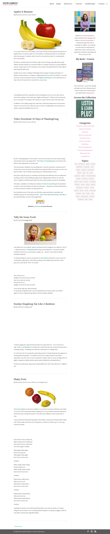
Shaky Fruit (20, 379)
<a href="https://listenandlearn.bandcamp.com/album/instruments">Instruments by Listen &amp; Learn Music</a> (40, 431)
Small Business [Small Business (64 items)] (92, 190)
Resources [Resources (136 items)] (76, 190)
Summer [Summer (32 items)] (77, 196)
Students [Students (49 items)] (88, 193)
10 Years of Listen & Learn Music (85, 126)
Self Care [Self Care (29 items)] (86, 190)
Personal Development (85, 147)
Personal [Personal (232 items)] (82, 184)
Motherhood (85, 144)
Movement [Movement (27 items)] (86, 181)
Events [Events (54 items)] (84, 172)
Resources (68, 4)
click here (37, 206)
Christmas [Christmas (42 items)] (93, 163)
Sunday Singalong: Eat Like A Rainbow (34, 303)
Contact (102, 4)
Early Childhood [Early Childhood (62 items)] (91, 169)
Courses (79, 4)
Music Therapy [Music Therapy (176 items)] (92, 181)
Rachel (18, 15)
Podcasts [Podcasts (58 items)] (87, 184)
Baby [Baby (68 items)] (76, 163)
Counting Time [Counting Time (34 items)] (87, 166)
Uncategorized (27, 307)
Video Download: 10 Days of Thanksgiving (36, 118)
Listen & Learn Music (29, 15)
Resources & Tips (85, 153)
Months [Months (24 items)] (80, 181)
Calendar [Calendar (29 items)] (87, 163)
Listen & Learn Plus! (49, 184)
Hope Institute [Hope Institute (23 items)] (84, 178)
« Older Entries (18, 526)
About (52, 4)
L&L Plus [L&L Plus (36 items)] (76, 181)
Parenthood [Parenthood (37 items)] (77, 184)
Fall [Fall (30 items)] (87, 172)
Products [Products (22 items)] (92, 187)
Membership (90, 4)
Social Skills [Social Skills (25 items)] (78, 193)
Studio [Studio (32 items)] (92, 193)
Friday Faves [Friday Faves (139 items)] (77, 175)
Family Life (85, 132)
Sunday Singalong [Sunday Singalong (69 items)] (84, 196)
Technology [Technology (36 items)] (92, 196)
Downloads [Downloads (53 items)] (84, 169)
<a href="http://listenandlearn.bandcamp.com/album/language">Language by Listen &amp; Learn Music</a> (40, 87)
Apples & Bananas (23, 11)
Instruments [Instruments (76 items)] (91, 178)
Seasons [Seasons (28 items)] (81, 190)
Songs (58, 4)
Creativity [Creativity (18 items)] (78, 169)
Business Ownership (85, 129)
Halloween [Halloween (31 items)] (78, 178)
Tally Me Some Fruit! (25, 217)
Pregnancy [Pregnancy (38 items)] (93, 184)
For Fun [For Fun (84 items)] (91, 172)
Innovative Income (85, 138)
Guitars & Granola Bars (85, 135)
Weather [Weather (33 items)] (90, 199)
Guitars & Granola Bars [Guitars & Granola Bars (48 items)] (91, 175)
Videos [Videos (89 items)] (86, 199)
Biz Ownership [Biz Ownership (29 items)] (81, 163)
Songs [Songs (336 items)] (83, 193)
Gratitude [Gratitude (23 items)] (83, 175)
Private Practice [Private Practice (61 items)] (79, 187)
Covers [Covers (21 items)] (92, 166)
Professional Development (85, 150)
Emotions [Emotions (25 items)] (79, 172)
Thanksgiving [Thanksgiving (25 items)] (80, 199)
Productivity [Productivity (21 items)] (86, 187)
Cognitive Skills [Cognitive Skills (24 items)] (79, 166)
